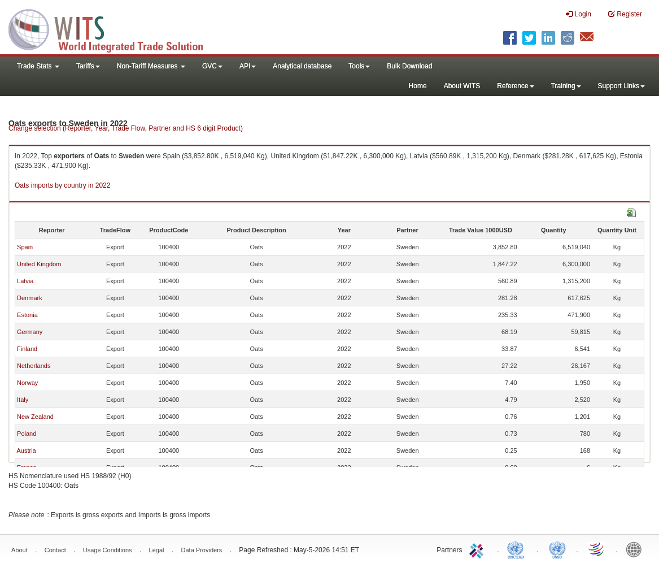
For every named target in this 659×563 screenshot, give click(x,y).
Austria (26, 450)
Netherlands (33, 365)
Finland (27, 348)
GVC (212, 66)
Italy (22, 399)
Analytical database (302, 66)
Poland (26, 433)
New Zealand (35, 416)
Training (566, 86)
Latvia (25, 281)
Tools (359, 66)
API (247, 66)
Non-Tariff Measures (151, 66)
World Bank (636, 549)
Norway (27, 382)
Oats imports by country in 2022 (62, 185)
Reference (515, 86)
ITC (478, 549)
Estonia (27, 314)
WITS (113, 28)
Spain (25, 247)
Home (418, 86)
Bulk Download (409, 66)
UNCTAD (518, 549)
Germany (29, 331)
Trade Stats (38, 66)
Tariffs (88, 66)
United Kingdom (39, 264)
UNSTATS (557, 549)
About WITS (462, 86)
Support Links (621, 86)
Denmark (29, 298)
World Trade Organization (597, 549)
